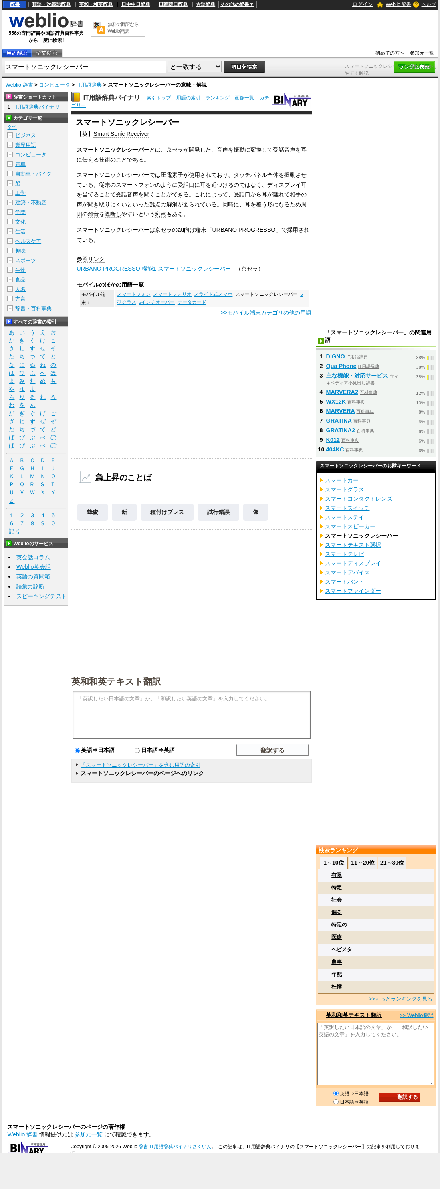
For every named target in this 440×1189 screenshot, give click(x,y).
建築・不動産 (30, 203)
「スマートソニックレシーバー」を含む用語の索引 (140, 765)
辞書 (15, 4)
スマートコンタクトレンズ (358, 498)
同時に (230, 204)
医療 (336, 937)
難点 (155, 204)
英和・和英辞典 (96, 4)
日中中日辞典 (135, 4)
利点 (160, 214)
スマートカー (342, 480)
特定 (336, 887)
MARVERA (340, 411)
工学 (20, 193)
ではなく (250, 185)
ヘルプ (429, 4)
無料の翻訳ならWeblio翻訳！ (123, 28)
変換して (261, 149)
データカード (192, 302)
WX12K (336, 401)
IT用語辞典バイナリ (111, 97)
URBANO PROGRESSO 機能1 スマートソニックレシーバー (153, 268)
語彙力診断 (30, 586)
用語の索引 (188, 98)
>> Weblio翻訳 (416, 1015)
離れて (281, 194)
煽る (336, 912)
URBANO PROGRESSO (243, 229)
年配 (336, 974)
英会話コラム (33, 557)
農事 (336, 962)
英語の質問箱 (33, 576)
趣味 (20, 251)
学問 (20, 212)
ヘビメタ (341, 949)
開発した (200, 149)
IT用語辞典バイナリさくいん (181, 1146)
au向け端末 (192, 229)
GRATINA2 (340, 430)
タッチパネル (250, 175)
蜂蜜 (92, 512)
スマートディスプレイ (353, 563)
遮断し (113, 214)
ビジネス (25, 135)
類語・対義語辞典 (51, 4)
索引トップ (159, 98)
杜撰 (336, 987)
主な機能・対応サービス (357, 375)
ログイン (362, 4)
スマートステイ (344, 517)
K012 (333, 440)
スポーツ (25, 260)
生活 (20, 231)
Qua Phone (341, 366)
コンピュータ (54, 85)
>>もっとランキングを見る (400, 999)
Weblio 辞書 (398, 4)
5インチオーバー (157, 302)
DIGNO (335, 356)
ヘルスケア (28, 241)
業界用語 (25, 145)
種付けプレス (167, 512)
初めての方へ (389, 53)
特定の (339, 925)
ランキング (218, 98)
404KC (335, 449)
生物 (20, 270)
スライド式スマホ (213, 294)
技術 (104, 159)
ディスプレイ (284, 185)
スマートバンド (344, 581)
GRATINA (339, 420)
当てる (90, 194)
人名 (20, 289)
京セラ (174, 149)
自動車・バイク (33, 174)
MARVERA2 (342, 392)
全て (12, 127)
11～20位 (363, 862)
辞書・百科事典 (33, 308)
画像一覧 (244, 98)
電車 (20, 164)
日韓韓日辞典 (173, 4)
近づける (222, 185)
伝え (87, 159)
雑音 (93, 214)
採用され (298, 229)
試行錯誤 (218, 512)
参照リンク (91, 259)
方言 (20, 299)
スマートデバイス (347, 572)
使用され (200, 175)
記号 (14, 531)
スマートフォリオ (172, 294)
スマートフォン (135, 185)
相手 (295, 194)
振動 (239, 149)
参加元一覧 (422, 53)
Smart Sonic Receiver (121, 134)
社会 (336, 900)
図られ (191, 204)
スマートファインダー (353, 591)
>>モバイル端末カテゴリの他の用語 (266, 312)
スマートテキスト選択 (353, 545)
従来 (104, 185)
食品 (20, 280)
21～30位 (392, 862)
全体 (273, 175)
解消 (172, 204)
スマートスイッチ (347, 508)
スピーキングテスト (41, 596)
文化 (20, 222)
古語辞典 (205, 4)
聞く (149, 194)
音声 (222, 149)
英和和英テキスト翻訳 (116, 681)
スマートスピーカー (350, 526)
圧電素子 (172, 175)
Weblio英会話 (33, 567)
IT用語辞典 (89, 85)
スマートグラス (344, 489)
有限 (336, 875)
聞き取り (99, 204)
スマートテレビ (344, 554)
